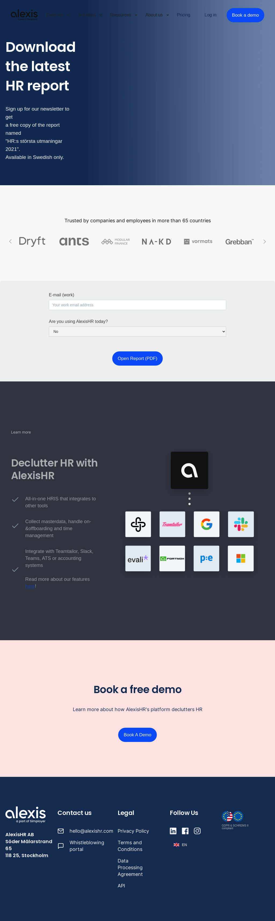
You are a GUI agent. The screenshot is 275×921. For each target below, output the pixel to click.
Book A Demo (137, 734)
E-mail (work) (61, 295)
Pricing (183, 14)
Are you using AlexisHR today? (78, 321)
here (30, 589)
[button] (58, 15)
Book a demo (245, 15)
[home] (24, 15)
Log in (210, 14)
